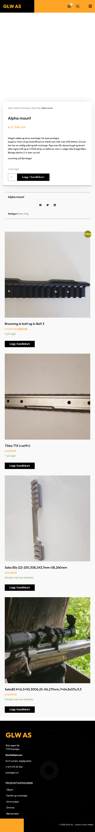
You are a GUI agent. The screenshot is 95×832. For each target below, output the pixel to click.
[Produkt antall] (12, 177)
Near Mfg (36, 108)
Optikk (17, 108)
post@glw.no (12, 772)
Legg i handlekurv (33, 177)
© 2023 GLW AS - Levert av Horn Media (76, 824)
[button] (77, 6)
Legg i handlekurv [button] (20, 343)
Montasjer (25, 108)
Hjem (10, 108)
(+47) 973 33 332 (14, 766)
